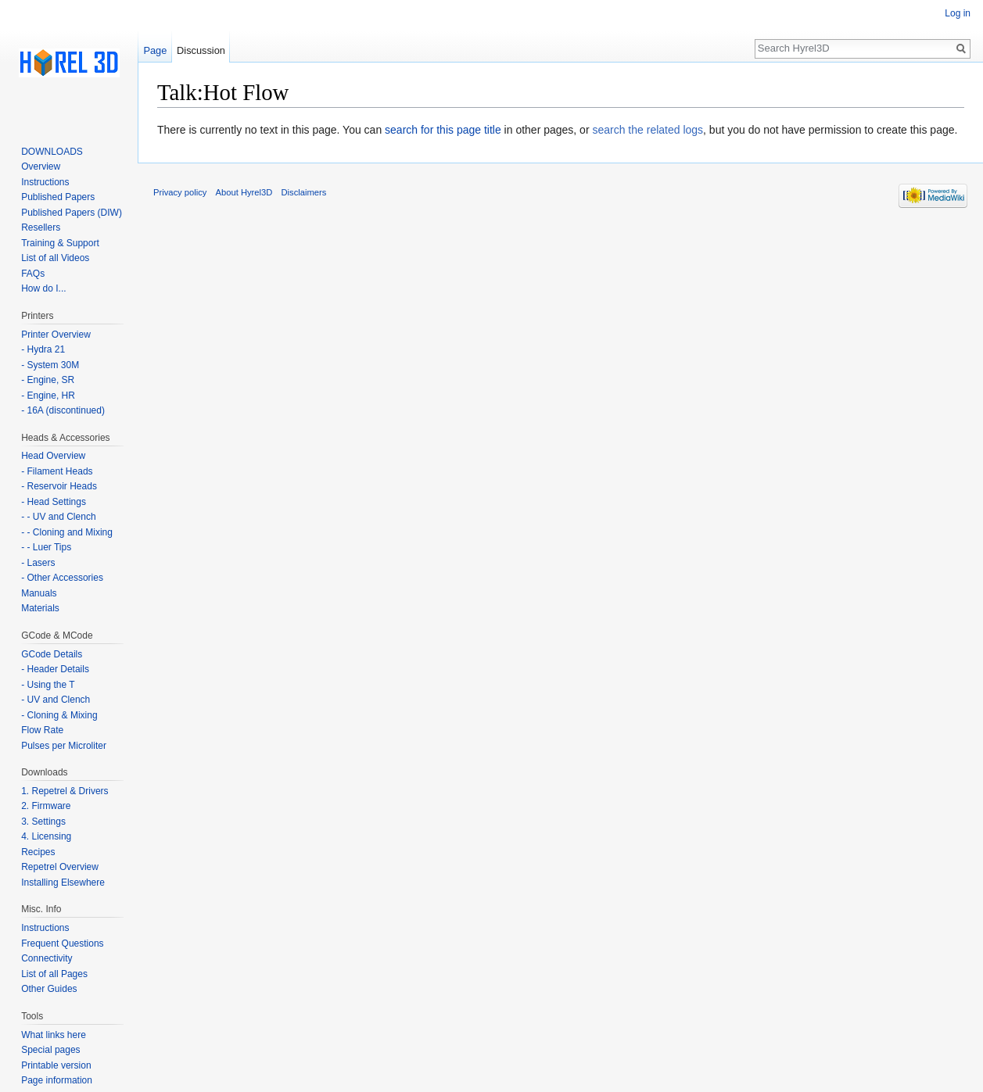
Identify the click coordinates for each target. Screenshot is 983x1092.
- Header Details (55, 669)
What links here (53, 1034)
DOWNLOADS (52, 151)
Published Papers (58, 197)
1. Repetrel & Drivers (64, 791)
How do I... (43, 288)
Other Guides (49, 988)
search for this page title (443, 130)
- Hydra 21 (43, 349)
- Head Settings (53, 501)
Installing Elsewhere (63, 882)
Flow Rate (42, 730)
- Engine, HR (48, 395)
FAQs (33, 273)
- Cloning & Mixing (59, 715)
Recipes (38, 852)
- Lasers (38, 562)
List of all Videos (55, 257)
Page (155, 50)
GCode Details (51, 654)
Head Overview (53, 455)
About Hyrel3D (244, 192)
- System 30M (50, 365)
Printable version (56, 1065)
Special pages (50, 1049)
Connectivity (46, 958)
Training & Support (60, 243)
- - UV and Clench (58, 516)
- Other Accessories (62, 577)
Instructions (45, 182)
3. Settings (43, 821)
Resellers (40, 227)
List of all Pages (54, 973)
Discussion (201, 50)
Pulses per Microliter (63, 745)
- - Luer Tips (46, 547)
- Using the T (47, 684)
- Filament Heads (56, 471)
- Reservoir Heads (59, 486)
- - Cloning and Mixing (67, 532)
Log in (957, 13)
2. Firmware (45, 805)
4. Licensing (46, 836)
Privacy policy (179, 192)
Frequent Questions (62, 943)
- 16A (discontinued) (63, 410)
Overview (40, 166)
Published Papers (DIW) (71, 212)
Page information (56, 1080)
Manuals (38, 593)
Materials (40, 608)
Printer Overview (56, 334)
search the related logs (647, 130)
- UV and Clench (55, 699)
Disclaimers (304, 192)
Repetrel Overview (60, 866)
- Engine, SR (47, 379)
